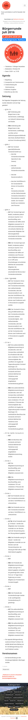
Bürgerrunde (6, 669)
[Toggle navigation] (25, 5)
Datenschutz (23, 716)
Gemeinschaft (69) (20, 703)
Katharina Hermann (18, 19)
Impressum (12, 718)
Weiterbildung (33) (9, 694)
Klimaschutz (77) (18, 694)
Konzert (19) (12, 700)
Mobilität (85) (9, 691)
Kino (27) (6, 700)
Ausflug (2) (17, 706)
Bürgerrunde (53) (17, 691)
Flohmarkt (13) (20, 700)
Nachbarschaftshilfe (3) (18, 697)
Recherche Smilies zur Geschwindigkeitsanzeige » (9, 677)
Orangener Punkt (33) (9, 703)
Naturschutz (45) (14, 709)
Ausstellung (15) (8, 697)
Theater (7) (10, 706)
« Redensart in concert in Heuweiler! (12, 674)
